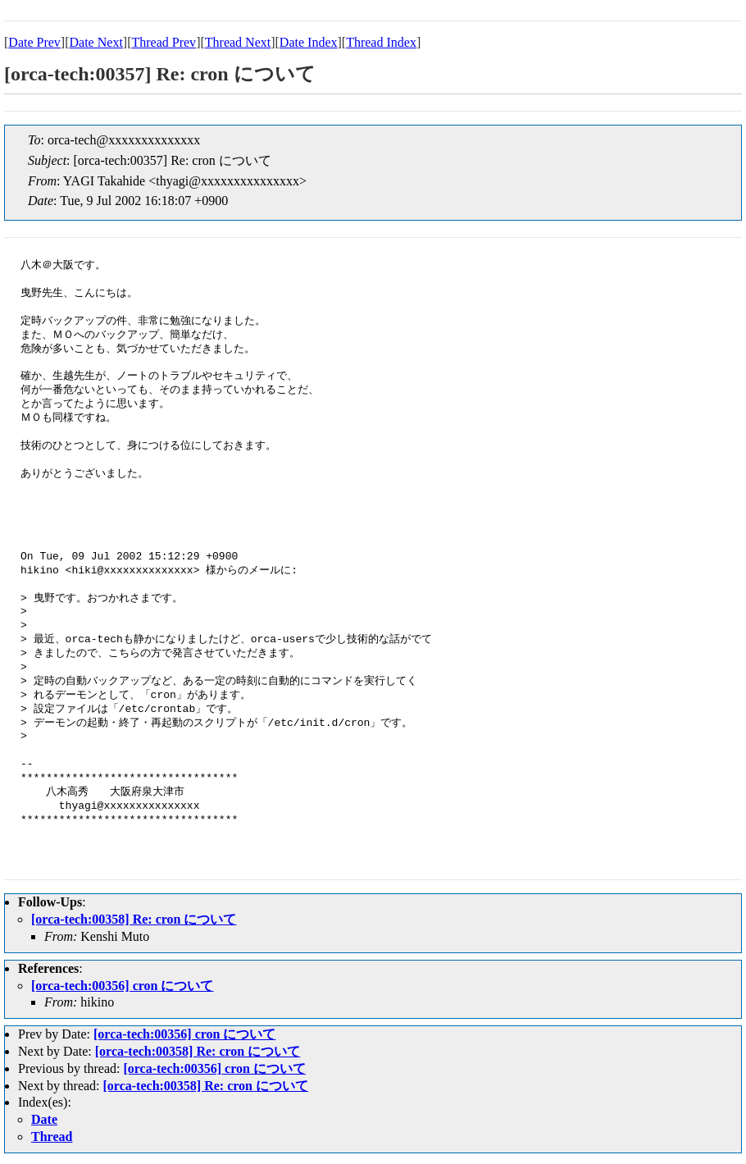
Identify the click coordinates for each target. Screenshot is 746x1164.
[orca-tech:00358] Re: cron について (133, 919)
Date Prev (34, 42)
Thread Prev (163, 42)
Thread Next (238, 42)
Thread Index (381, 42)
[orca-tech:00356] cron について (122, 986)
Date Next (96, 42)
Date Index (309, 42)
